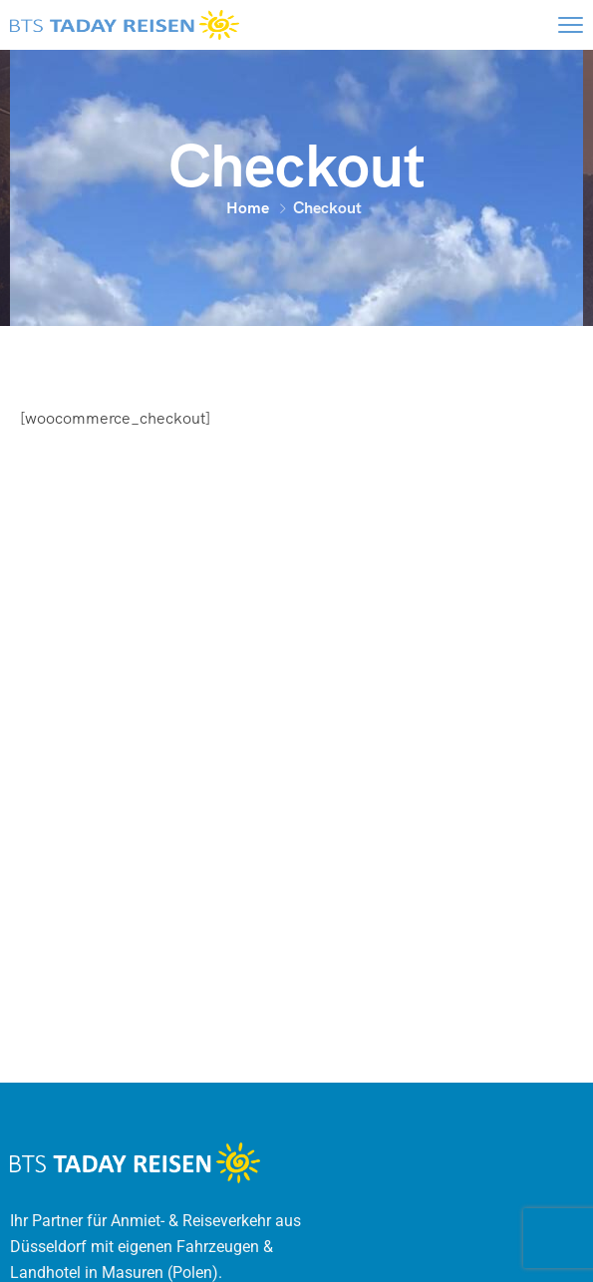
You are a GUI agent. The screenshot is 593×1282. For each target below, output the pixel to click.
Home (247, 207)
